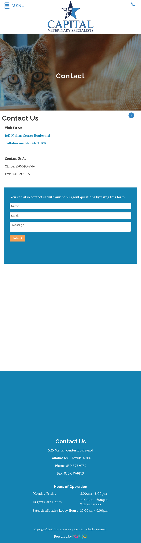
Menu (12, 5)
